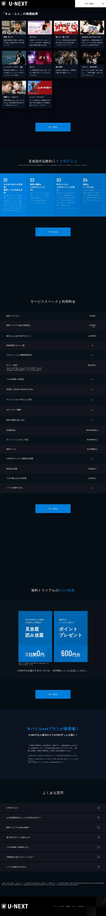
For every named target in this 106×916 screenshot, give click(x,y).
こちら (33, 370)
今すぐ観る (89, 4)
